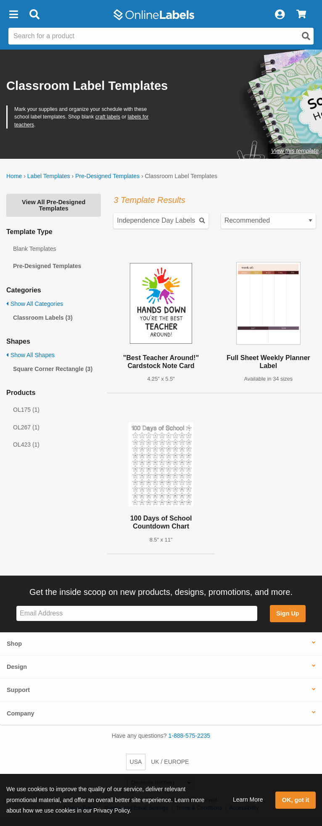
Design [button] (17, 666)
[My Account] (279, 15)
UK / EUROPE (170, 761)
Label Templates (48, 176)
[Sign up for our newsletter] (136, 613)
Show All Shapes (30, 355)
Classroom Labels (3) (43, 317)
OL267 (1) (26, 427)
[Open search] (306, 36)
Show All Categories (34, 303)
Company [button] (20, 713)
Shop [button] (14, 643)
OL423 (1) (26, 444)
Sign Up (287, 613)
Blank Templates (34, 248)
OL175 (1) (26, 409)
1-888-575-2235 (190, 735)
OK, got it (295, 800)
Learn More (248, 799)
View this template (295, 150)
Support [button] (18, 690)
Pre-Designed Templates (107, 176)
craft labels (107, 117)
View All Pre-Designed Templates (53, 205)
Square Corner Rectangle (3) (52, 369)
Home (14, 176)
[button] (13, 15)
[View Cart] (301, 14)
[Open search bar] (34, 15)
